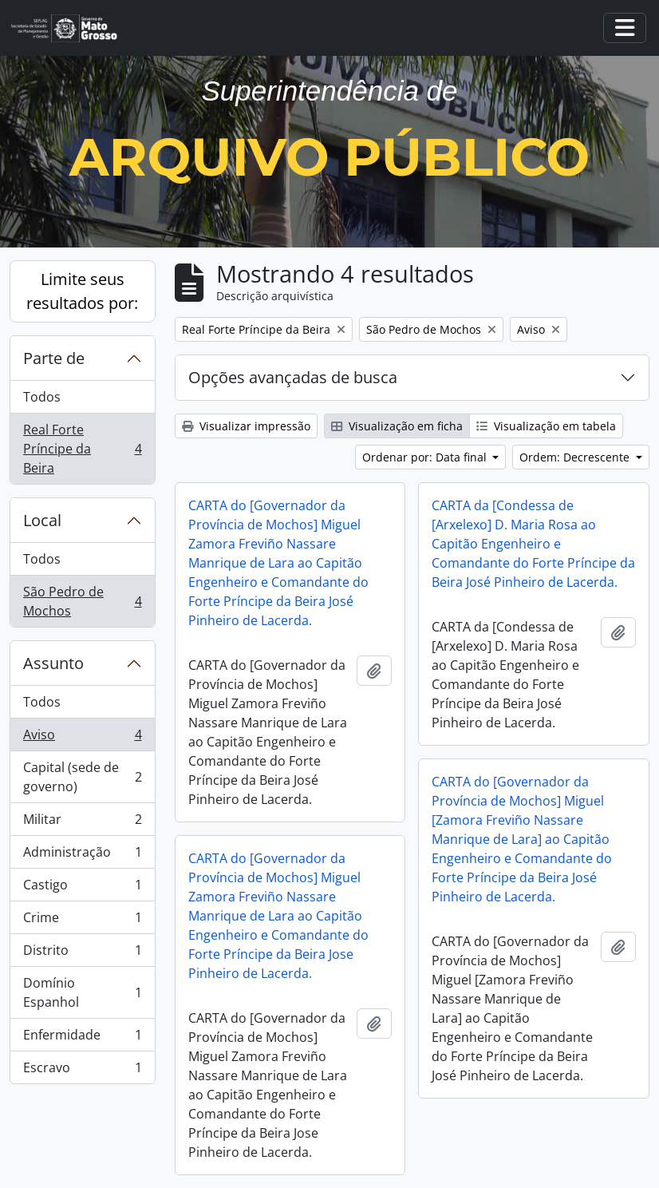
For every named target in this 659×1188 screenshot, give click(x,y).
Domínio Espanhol (82, 992)
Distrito (82, 953)
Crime (82, 921)
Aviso (82, 738)
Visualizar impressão (246, 426)
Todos (42, 397)
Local (42, 520)
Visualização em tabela (546, 426)
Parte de (54, 358)
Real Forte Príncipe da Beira (82, 449)
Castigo (82, 888)
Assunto (53, 663)
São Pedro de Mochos (82, 601)
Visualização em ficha (397, 426)
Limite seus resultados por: (82, 291)
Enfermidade (82, 1038)
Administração (82, 855)
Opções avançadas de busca (292, 377)
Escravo (82, 1070)
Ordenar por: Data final (426, 457)
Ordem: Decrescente (576, 457)
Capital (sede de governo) (82, 776)
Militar (82, 823)
